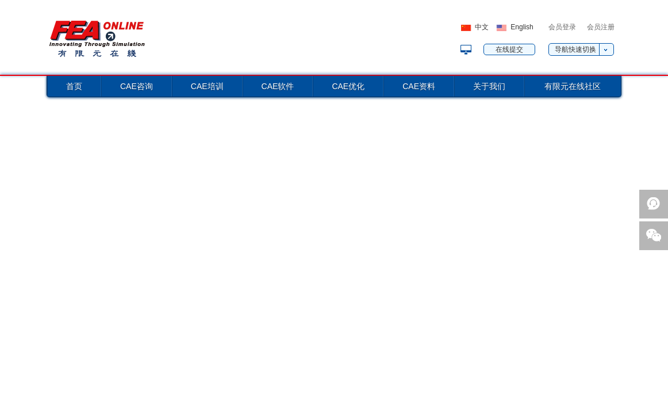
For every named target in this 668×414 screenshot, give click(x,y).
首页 (74, 86)
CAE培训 (207, 86)
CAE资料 (418, 86)
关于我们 (489, 86)
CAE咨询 (136, 86)
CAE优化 (348, 86)
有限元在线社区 (572, 86)
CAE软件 (278, 86)
